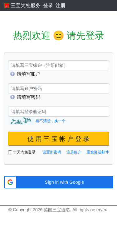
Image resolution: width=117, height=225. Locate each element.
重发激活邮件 (97, 152)
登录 (48, 5)
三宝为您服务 (22, 5)
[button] (58, 182)
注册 (61, 5)
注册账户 (73, 152)
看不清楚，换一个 (51, 121)
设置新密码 (51, 152)
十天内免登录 (22, 152)
